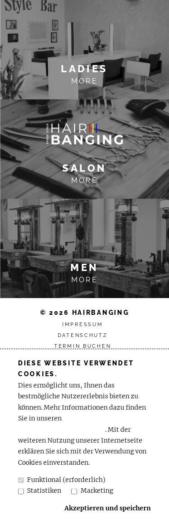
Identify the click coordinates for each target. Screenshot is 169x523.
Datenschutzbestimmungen (61, 430)
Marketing (92, 491)
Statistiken (39, 491)
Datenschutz (83, 335)
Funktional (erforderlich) (61, 480)
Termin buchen (82, 346)
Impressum (82, 324)
